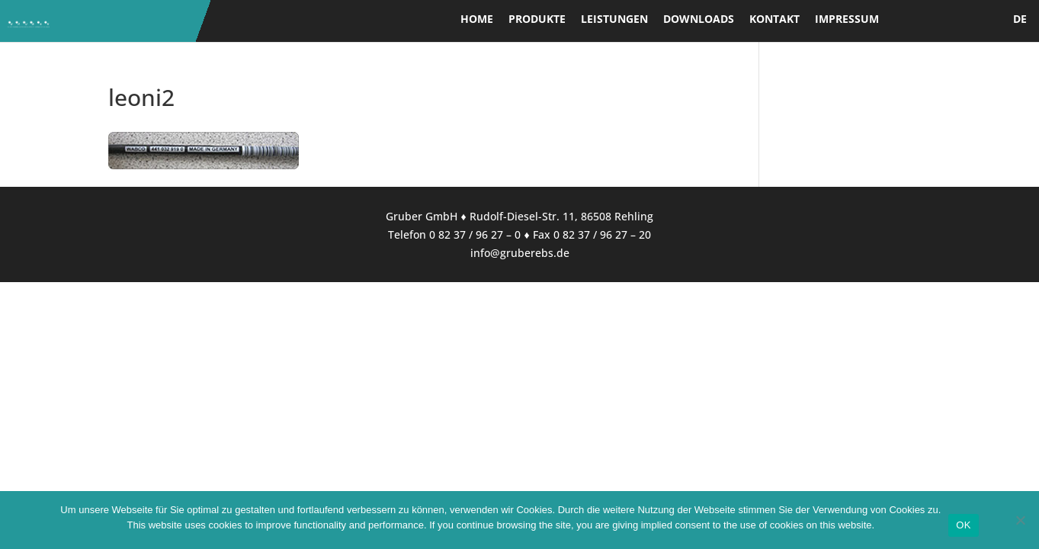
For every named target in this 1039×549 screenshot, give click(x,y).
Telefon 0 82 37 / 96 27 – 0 (454, 234)
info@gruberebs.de (519, 253)
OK (963, 525)
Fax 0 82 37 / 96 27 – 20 (592, 234)
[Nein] (1020, 520)
